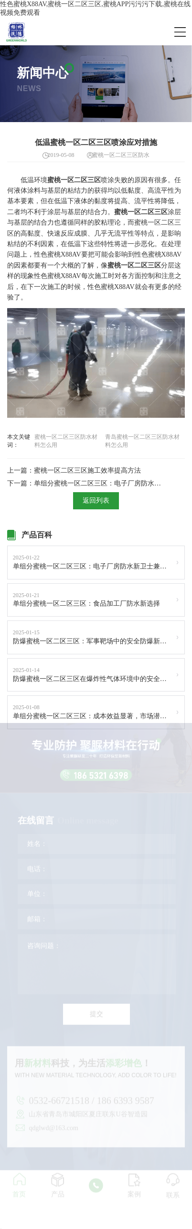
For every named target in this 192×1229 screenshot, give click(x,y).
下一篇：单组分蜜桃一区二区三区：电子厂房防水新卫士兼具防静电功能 (87, 483)
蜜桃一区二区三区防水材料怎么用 (65, 441)
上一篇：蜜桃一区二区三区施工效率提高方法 (74, 470)
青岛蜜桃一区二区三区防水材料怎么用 (142, 441)
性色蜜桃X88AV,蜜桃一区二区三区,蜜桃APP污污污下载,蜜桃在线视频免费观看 (95, 8)
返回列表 (96, 500)
